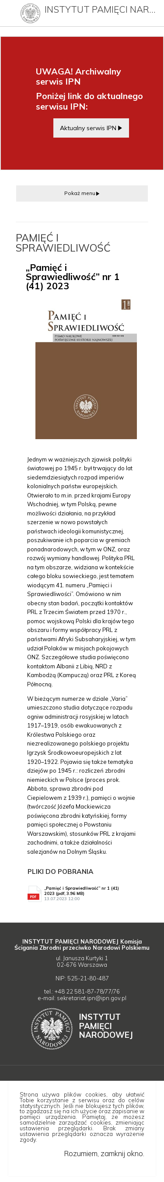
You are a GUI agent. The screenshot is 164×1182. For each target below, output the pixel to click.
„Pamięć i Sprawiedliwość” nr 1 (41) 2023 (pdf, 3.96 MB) (86, 894)
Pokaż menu (79, 193)
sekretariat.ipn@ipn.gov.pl (91, 997)
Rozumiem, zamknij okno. (104, 1153)
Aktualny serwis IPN (88, 127)
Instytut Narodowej (106, 1026)
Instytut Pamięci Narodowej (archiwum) (102, 9)
